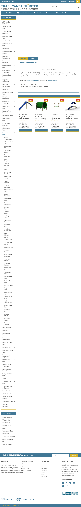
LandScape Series (7, 216)
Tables (4, 378)
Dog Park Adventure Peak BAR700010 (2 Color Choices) (24, 119)
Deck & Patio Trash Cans (7, 173)
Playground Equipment (7, 264)
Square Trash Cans (6, 360)
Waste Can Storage (7, 319)
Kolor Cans (5, 434)
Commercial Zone (7, 431)
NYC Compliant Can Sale (6, 124)
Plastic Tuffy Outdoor (7, 259)
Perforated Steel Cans (8, 251)
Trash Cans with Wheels (7, 397)
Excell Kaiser (6, 423)
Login (22, 468)
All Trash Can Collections (6, 23)
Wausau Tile (6, 420)
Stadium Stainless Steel (8, 301)
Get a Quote (38, 13)
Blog (57, 13)
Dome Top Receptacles (6, 85)
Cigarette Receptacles (6, 57)
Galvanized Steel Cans (8, 190)
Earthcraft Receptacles (7, 186)
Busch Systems (7, 417)
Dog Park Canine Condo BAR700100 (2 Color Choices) (72, 118)
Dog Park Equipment (5, 81)
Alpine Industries (7, 439)
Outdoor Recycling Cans (8, 238)
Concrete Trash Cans (6, 66)
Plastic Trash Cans (6, 334)
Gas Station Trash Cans (5, 102)
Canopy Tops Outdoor (7, 147)
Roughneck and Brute (8, 288)
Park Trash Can (8, 242)
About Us (9, 13)
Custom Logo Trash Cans (6, 71)
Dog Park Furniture (52, 80)
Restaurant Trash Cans (7, 351)
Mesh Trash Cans (7, 116)
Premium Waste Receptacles (7, 339)
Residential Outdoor (7, 281)
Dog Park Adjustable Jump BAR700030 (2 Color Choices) (56, 119)
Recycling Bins (6, 347)
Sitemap (20, 505)
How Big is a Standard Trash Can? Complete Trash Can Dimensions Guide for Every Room (70, 465)
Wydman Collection (6, 323)
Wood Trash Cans (7, 401)
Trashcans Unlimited (8, 436)
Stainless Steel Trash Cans (6, 370)
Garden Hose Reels (7, 199)
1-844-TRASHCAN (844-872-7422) (7, 1)
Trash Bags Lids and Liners (7, 387)
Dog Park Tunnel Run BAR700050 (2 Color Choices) (40, 118)
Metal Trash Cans (6, 119)
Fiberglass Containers (5, 98)
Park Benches (6, 327)
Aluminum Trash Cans (7, 37)
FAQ (18, 13)
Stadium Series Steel (8, 297)
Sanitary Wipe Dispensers (6, 356)
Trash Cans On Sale (6, 27)
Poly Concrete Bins (7, 268)
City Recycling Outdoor (7, 151)
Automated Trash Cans (8, 142)
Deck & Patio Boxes (7, 168)
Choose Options (25, 130)
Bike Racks (5, 48)
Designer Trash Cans (6, 76)
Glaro (4, 428)
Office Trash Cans (6, 129)
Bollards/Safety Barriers (7, 52)
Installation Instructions (33, 80)
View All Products (5, 405)
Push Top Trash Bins (7, 343)
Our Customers (67, 13)
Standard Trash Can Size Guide (69, 469)
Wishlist (23, 466)
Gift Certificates (25, 464)
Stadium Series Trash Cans (6, 365)
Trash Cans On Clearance (6, 32)
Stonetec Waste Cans (8, 306)
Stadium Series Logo (8, 293)
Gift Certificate (63, 1)
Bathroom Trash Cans (7, 45)
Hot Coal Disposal (6, 208)
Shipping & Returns (26, 470)
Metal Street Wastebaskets (7, 230)
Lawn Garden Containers (7, 221)
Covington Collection (6, 164)
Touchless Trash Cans (7, 382)
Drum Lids (5, 89)
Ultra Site (5, 442)
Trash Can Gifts (7, 391)
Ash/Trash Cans (7, 41)
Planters (4, 330)
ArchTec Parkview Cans (8, 138)
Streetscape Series (7, 310)
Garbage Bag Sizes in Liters (68, 475)
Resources (26, 13)
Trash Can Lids (6, 394)
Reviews (33, 58)
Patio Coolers (7, 245)
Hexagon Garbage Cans (7, 203)
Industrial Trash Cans (7, 112)
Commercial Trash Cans (7, 155)
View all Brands (7, 444)
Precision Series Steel (8, 277)
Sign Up (27, 468)
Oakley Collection (6, 234)
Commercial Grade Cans (5, 62)
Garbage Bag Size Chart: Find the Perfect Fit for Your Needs (70, 472)
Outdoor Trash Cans (6, 134)
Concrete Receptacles (7, 160)
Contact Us (49, 13)
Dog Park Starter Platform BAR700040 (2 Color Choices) (48, 17)
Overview (23, 58)
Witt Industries (6, 425)
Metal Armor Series (7, 225)
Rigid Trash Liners (8, 285)
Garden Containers (7, 195)
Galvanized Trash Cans (7, 93)
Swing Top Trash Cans (7, 375)
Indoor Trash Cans (6, 107)
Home (19, 17)
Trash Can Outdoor (6, 315)
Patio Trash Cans (8, 247)
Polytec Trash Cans (7, 273)
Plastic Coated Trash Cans (8, 255)
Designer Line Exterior (7, 177)
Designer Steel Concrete (7, 182)
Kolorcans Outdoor (6, 212)
